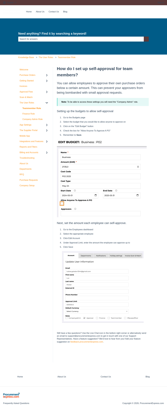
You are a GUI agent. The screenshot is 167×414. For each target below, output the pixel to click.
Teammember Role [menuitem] (31, 108)
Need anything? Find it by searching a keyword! (52, 33)
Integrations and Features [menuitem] (31, 141)
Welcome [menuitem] (24, 70)
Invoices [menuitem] (23, 86)
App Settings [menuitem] (25, 125)
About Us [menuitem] (24, 163)
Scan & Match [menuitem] (26, 97)
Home (29, 12)
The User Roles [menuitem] (27, 103)
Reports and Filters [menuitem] (28, 147)
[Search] (146, 39)
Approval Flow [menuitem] (26, 92)
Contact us (156, 12)
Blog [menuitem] (147, 377)
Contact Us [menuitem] (106, 377)
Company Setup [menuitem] (27, 185)
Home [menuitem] (20, 377)
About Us (40, 12)
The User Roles (46, 57)
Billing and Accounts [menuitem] (29, 152)
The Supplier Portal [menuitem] (28, 130)
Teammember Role (67, 57)
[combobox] (81, 39)
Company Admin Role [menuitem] (32, 119)
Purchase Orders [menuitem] (27, 75)
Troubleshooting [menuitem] (27, 158)
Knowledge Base (26, 57)
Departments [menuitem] (26, 169)
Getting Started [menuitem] (27, 81)
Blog (65, 12)
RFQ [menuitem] (22, 174)
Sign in (160, 2)
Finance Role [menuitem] (28, 114)
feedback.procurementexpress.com (86, 342)
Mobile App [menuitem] (25, 136)
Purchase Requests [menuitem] (29, 180)
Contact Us (54, 12)
